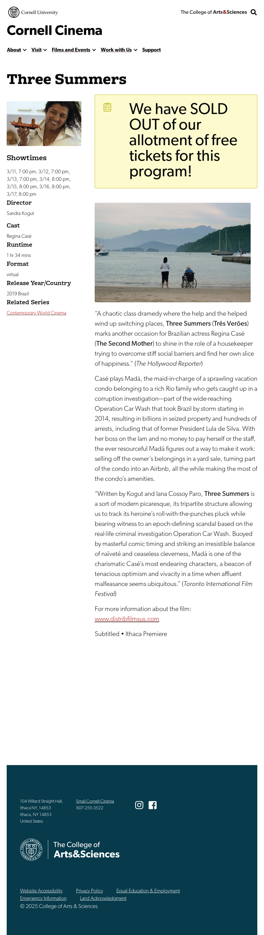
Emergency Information (43, 898)
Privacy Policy (89, 891)
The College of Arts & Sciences (213, 12)
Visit (36, 50)
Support (151, 50)
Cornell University (33, 12)
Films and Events (71, 50)
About (14, 50)
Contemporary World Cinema (36, 313)
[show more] (24, 50)
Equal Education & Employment (148, 891)
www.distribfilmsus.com (127, 619)
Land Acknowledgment (103, 898)
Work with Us (116, 50)
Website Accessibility (41, 891)
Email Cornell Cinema (95, 801)
